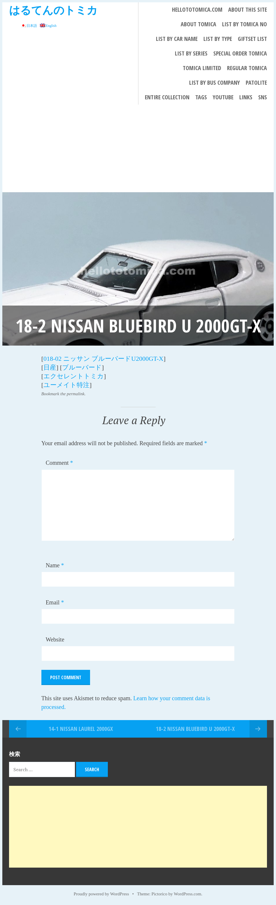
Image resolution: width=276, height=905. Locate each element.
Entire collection (167, 97)
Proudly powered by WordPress (101, 894)
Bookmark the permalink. (63, 393)
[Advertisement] (138, 148)
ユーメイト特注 (66, 385)
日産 (49, 367)
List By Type (217, 39)
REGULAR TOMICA (247, 68)
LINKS (245, 97)
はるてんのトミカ (53, 9)
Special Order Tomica (240, 53)
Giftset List (252, 39)
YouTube (223, 97)
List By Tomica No (244, 24)
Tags (201, 97)
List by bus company (214, 82)
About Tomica (198, 24)
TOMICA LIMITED (202, 68)
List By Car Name (177, 39)
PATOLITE (256, 82)
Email (55, 602)
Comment (59, 463)
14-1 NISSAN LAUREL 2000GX (81, 729)
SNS (262, 97)
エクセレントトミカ (73, 376)
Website (55, 639)
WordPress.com (187, 894)
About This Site (247, 9)
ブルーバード (82, 367)
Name (55, 565)
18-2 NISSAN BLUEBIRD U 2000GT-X (195, 729)
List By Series (191, 53)
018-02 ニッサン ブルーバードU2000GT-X (103, 358)
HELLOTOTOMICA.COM (197, 9)
